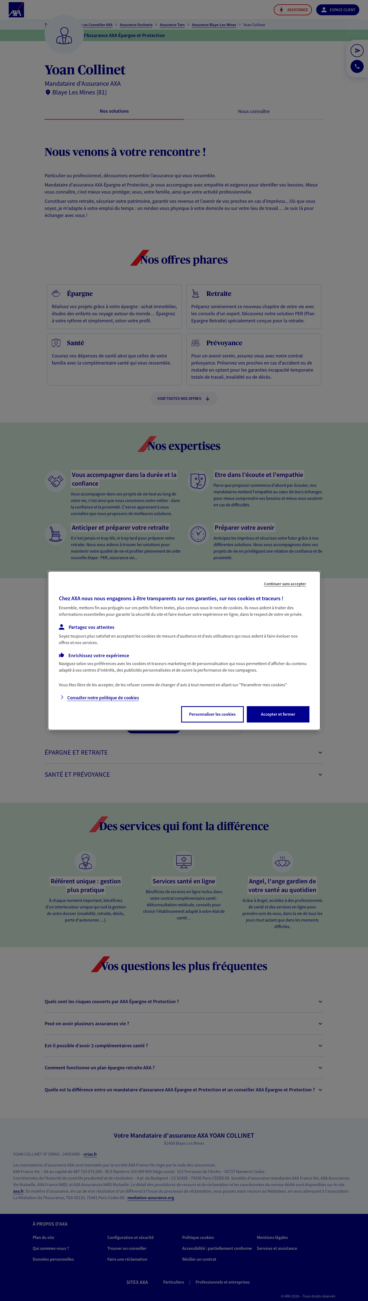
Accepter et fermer (278, 714)
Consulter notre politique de (103, 698)
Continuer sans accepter (285, 583)
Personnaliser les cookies (212, 714)
